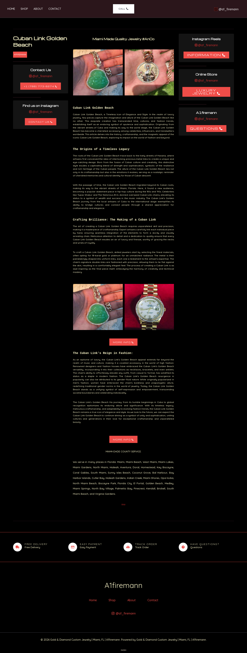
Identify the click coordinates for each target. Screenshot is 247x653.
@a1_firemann (42, 76)
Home (11, 9)
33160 (123, 505)
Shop (24, 9)
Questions (204, 128)
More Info (122, 342)
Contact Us (39, 122)
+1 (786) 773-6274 (39, 86)
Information (204, 55)
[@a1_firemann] (226, 9)
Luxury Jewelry (204, 91)
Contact (54, 9)
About (38, 9)
